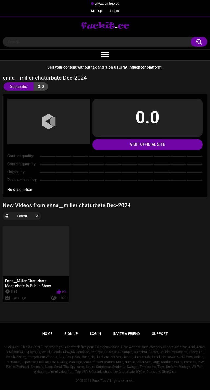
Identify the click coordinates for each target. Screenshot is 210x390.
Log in (114, 11)
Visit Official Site (147, 144)
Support (160, 334)
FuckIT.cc (99, 381)
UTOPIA (120, 67)
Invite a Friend (126, 334)
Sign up (96, 11)
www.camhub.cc (107, 3)
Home (47, 334)
